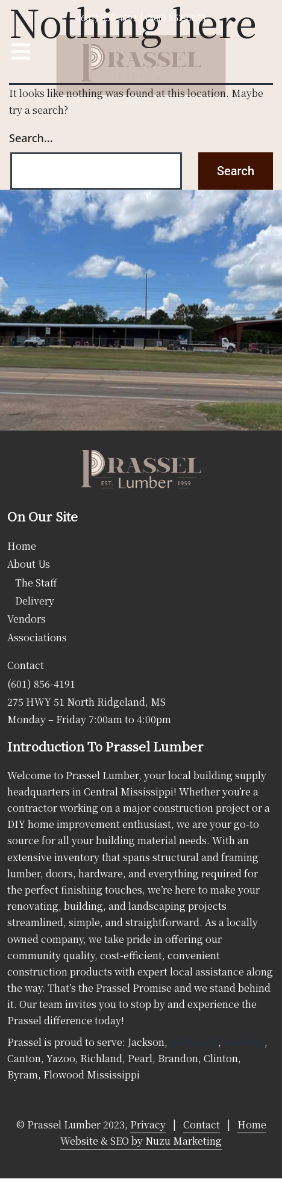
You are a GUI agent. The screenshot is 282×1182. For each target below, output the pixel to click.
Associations (37, 637)
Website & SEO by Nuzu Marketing (141, 1141)
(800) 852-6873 (175, 17)
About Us (28, 564)
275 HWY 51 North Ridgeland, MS (86, 702)
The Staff (36, 582)
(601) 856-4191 (107, 17)
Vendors (26, 619)
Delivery (34, 601)
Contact (25, 665)
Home (21, 546)
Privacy (148, 1124)
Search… (31, 138)
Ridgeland (194, 1042)
